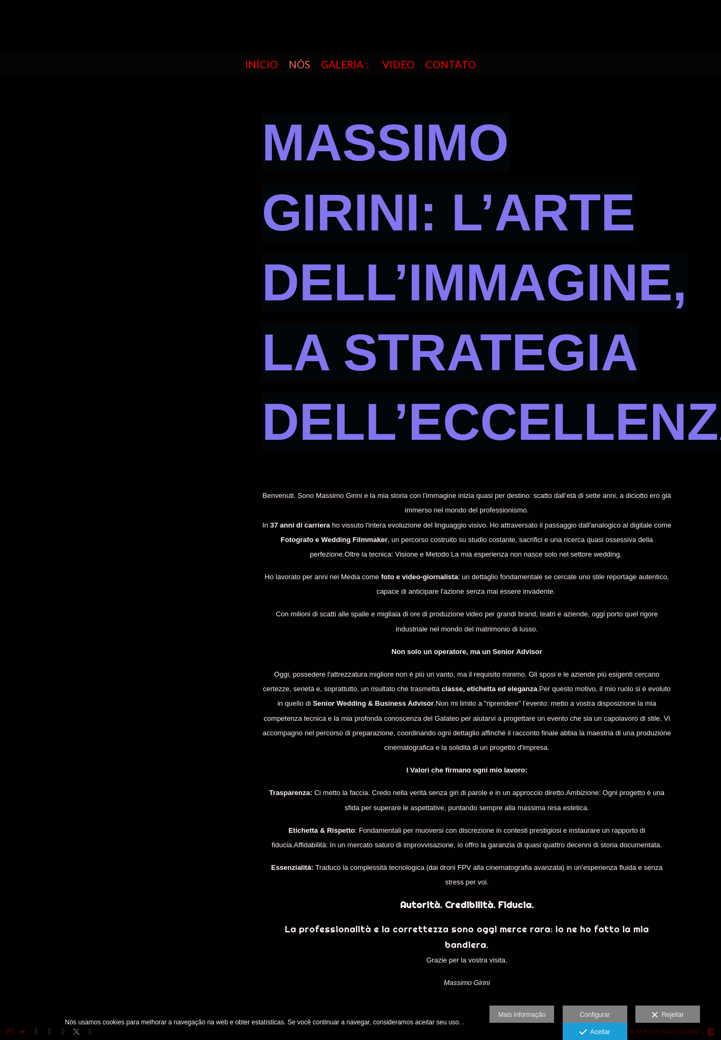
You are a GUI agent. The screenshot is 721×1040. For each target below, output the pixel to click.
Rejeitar (668, 1015)
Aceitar (594, 1032)
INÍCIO (261, 65)
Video (398, 65)
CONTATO (450, 65)
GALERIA (342, 65)
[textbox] (466, 739)
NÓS (299, 65)
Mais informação (521, 1014)
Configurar (595, 1014)
